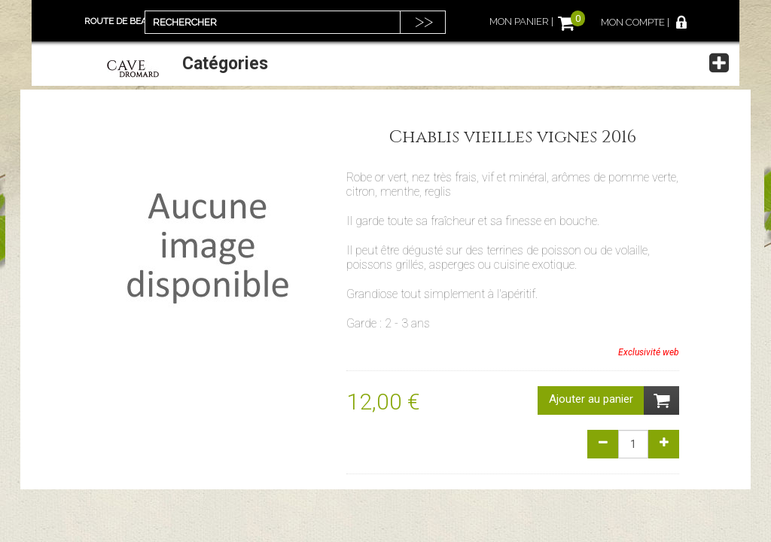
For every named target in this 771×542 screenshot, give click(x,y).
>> (424, 21)
